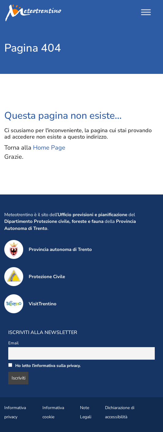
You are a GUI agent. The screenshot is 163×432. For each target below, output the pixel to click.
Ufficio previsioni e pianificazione (92, 215)
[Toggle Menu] (146, 12)
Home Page (49, 147)
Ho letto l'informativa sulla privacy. (48, 365)
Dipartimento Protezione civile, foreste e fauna (53, 221)
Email (13, 343)
